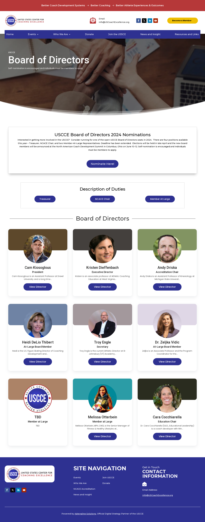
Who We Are (60, 34)
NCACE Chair (102, 199)
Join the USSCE (117, 34)
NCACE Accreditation (84, 489)
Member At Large (160, 199)
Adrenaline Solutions (85, 513)
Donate (89, 34)
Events (32, 34)
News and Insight (150, 34)
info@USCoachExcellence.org (157, 495)
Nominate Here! (102, 164)
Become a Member (181, 20)
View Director (37, 287)
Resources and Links (187, 34)
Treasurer (45, 199)
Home (10, 34)
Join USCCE (108, 477)
